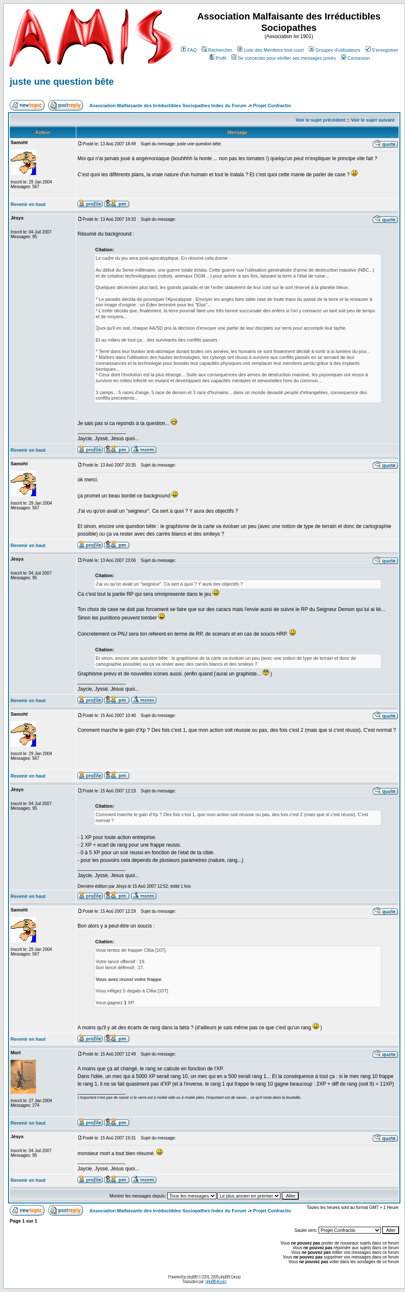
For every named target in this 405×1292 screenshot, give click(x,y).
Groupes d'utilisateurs (334, 50)
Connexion (355, 58)
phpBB (192, 1277)
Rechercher (217, 50)
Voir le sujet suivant (372, 119)
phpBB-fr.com (215, 1281)
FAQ (189, 50)
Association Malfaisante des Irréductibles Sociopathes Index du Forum (167, 105)
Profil (217, 58)
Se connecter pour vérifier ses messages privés (283, 58)
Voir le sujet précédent (320, 119)
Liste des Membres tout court (270, 50)
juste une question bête (62, 81)
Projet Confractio (272, 105)
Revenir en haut (28, 204)
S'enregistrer (382, 50)
